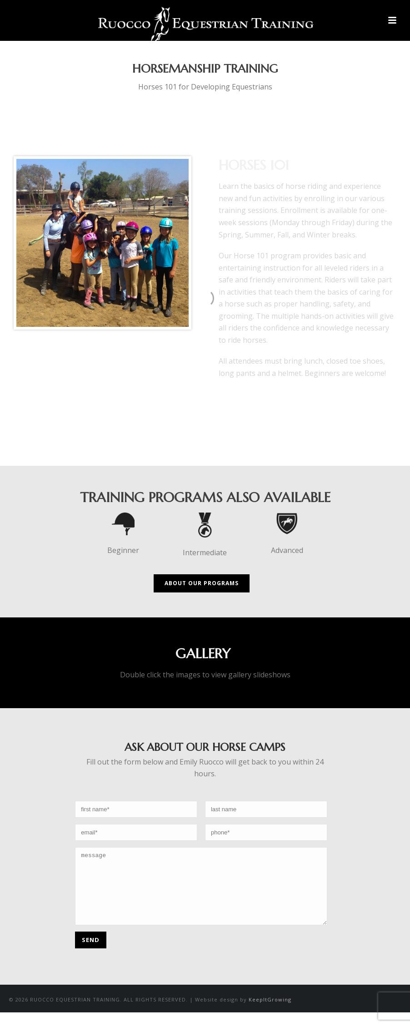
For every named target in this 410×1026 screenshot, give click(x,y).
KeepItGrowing (270, 1013)
